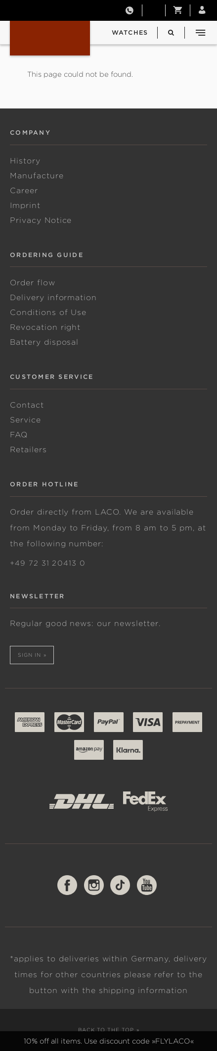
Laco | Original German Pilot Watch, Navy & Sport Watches (50, 38)
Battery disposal (44, 342)
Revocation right (45, 327)
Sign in (29, 655)
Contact (27, 405)
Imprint (25, 205)
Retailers (28, 449)
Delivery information (53, 297)
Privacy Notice (41, 220)
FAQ (19, 434)
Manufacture (37, 175)
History (25, 161)
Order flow (32, 282)
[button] (177, 10)
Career (24, 190)
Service (25, 420)
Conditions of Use (48, 312)
